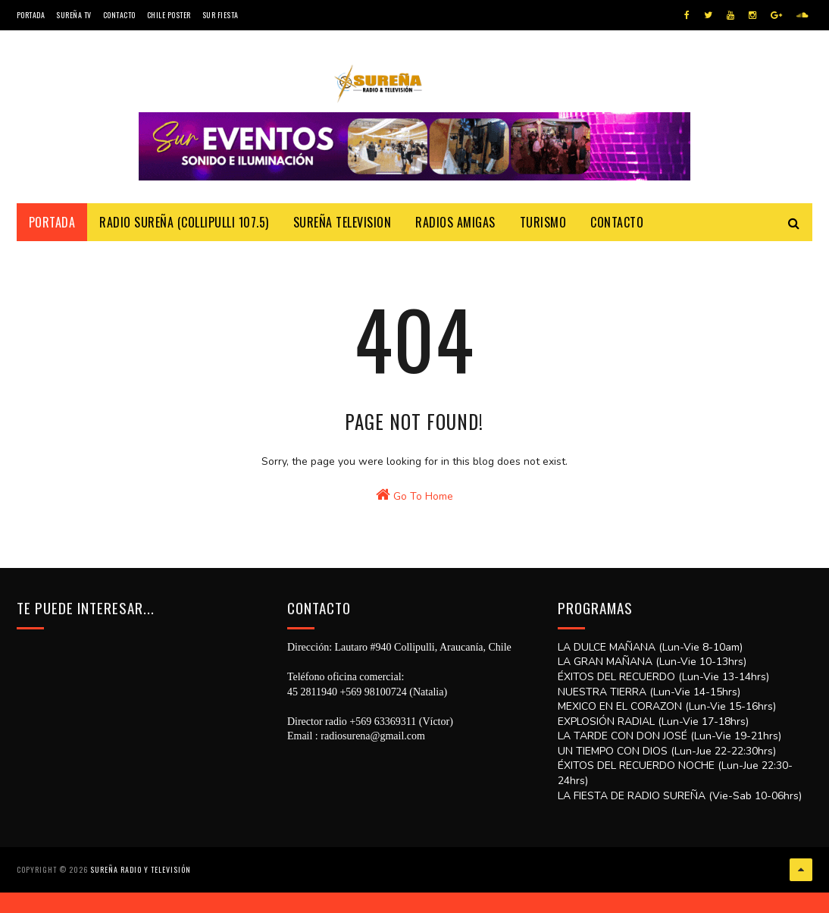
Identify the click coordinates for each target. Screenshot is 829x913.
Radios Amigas (455, 236)
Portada (31, 14)
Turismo (543, 236)
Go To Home (414, 551)
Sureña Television (342, 236)
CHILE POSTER (169, 14)
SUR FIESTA (220, 14)
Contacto (119, 14)
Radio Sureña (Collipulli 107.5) (184, 236)
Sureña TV (74, 14)
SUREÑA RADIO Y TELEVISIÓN (140, 893)
